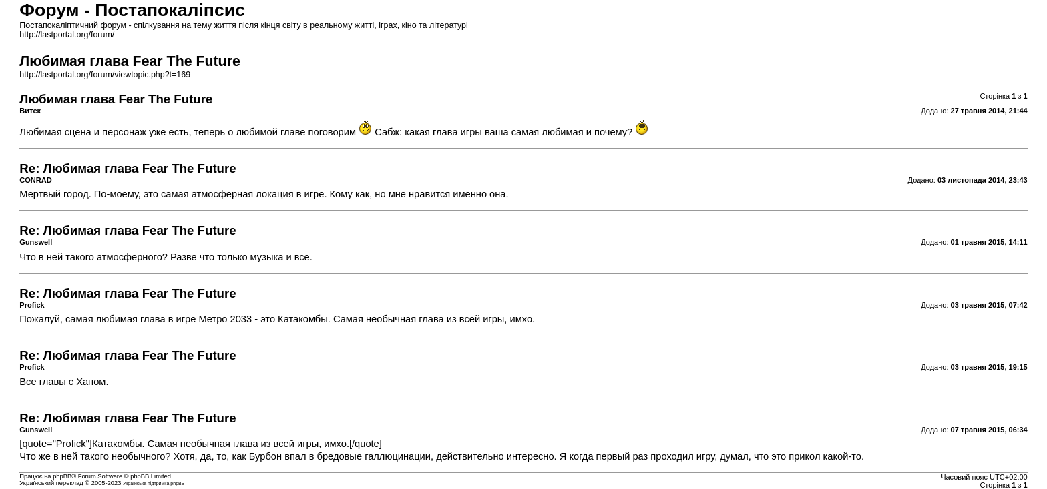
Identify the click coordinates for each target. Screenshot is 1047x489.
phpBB (62, 476)
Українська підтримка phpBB (153, 483)
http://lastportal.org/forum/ (66, 34)
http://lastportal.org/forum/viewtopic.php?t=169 (104, 74)
